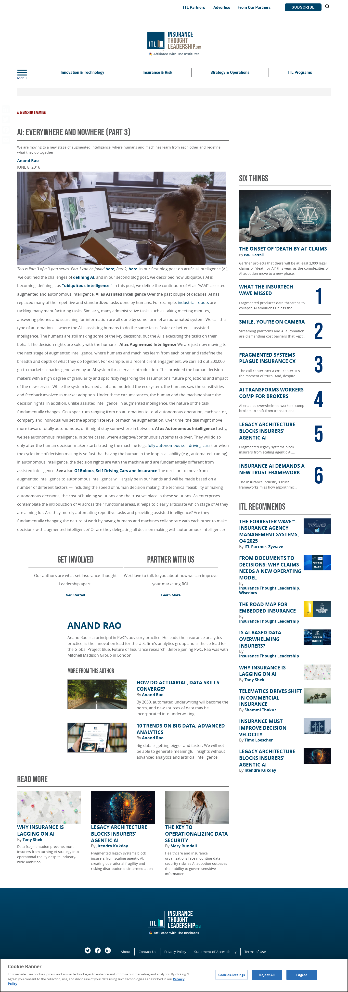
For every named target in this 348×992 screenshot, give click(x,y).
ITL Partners (194, 7)
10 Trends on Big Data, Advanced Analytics (181, 729)
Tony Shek (32, 839)
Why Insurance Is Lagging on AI (40, 830)
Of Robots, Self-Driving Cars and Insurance (115, 470)
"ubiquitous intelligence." (87, 285)
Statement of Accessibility (215, 951)
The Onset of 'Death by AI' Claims (283, 249)
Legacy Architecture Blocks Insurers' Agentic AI (119, 833)
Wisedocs (248, 592)
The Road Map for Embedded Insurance (267, 607)
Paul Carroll (254, 254)
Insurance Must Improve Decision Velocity (262, 728)
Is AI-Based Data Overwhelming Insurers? (260, 639)
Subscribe (303, 7)
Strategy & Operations (229, 72)
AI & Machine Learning (31, 113)
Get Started (75, 595)
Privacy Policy (175, 951)
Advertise (221, 7)
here (109, 269)
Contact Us (147, 951)
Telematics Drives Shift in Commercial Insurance (270, 697)
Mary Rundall (183, 846)
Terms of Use (255, 951)
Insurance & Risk (157, 72)
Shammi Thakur (260, 710)
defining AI (83, 277)
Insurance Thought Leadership (269, 588)
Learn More (170, 595)
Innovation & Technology (82, 72)
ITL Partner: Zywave (264, 546)
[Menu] (29, 72)
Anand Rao (28, 160)
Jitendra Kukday (112, 846)
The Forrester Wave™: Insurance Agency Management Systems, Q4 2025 (269, 531)
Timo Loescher (259, 740)
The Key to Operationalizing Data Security (196, 833)
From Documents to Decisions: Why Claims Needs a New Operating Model (270, 568)
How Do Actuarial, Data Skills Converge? (178, 685)
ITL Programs (300, 72)
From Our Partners (254, 7)
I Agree (302, 974)
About (125, 951)
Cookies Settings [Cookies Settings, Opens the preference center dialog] (231, 974)
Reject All (267, 974)
